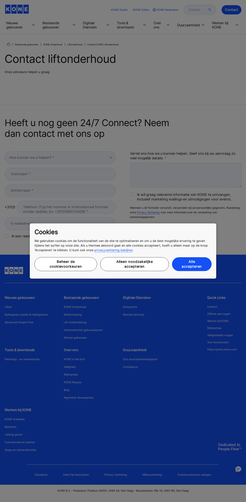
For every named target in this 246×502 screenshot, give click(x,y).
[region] (123, 250)
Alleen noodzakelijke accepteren (134, 264)
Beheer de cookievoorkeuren (66, 264)
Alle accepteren (192, 264)
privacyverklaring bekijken (113, 250)
